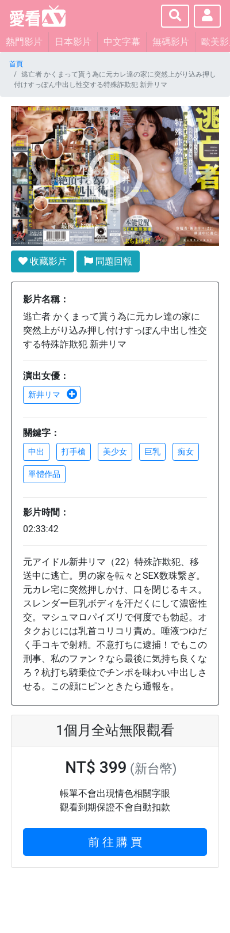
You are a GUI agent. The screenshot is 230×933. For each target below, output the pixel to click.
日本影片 (73, 41)
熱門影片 (24, 41)
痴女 (186, 451)
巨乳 (152, 451)
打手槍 (74, 451)
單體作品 (44, 474)
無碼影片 (170, 41)
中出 (36, 451)
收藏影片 (42, 261)
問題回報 (108, 261)
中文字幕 (121, 41)
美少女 (115, 451)
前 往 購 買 (115, 842)
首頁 (16, 64)
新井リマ (53, 394)
